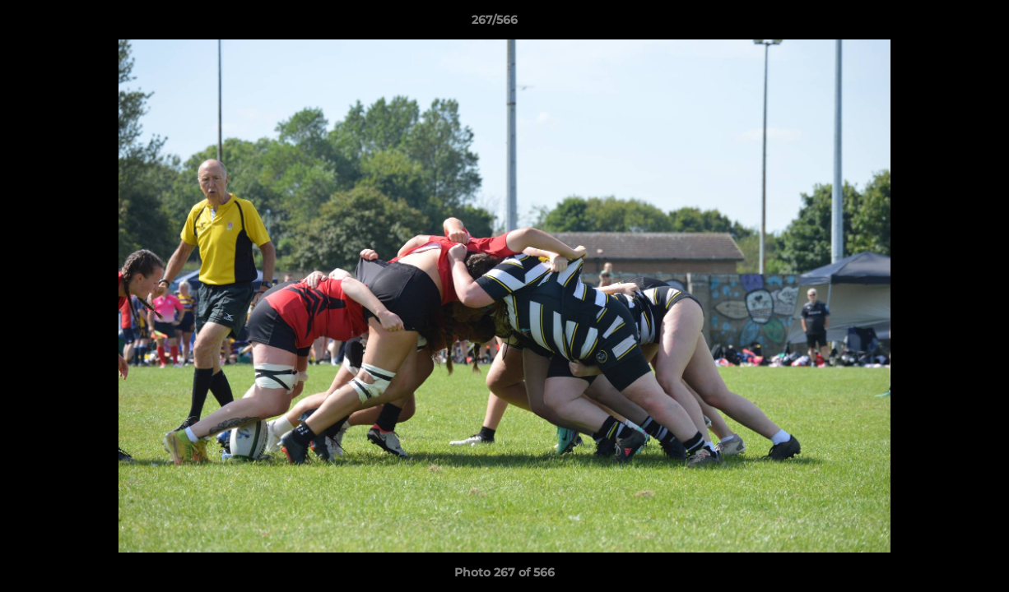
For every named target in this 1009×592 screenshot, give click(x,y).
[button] (940, 23)
